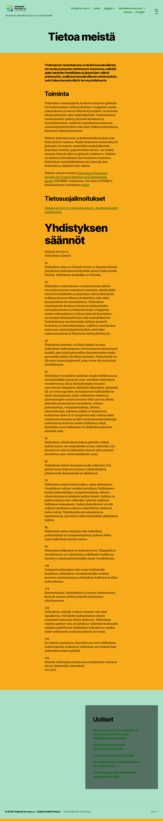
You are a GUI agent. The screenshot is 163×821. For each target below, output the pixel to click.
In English (140, 13)
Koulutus (128, 13)
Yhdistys (108, 9)
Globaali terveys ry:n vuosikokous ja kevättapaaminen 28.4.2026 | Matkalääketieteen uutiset (115, 736)
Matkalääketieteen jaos (130, 9)
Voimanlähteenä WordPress (77, 813)
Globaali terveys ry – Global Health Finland (37, 813)
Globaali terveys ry (80, 9)
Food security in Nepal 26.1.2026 (113, 757)
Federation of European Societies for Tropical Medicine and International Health (76, 179)
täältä (85, 187)
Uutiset (97, 9)
